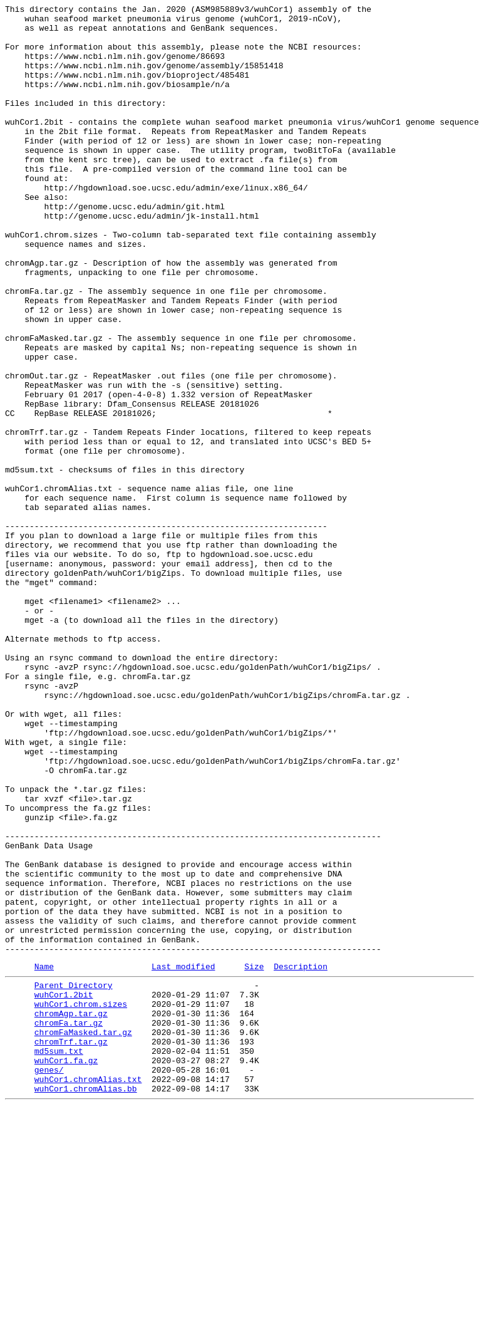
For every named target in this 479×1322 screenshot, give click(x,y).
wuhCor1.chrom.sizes (80, 1201)
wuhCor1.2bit (63, 1189)
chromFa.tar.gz (68, 1223)
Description (300, 1157)
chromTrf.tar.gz (71, 1246)
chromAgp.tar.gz (71, 1212)
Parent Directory (73, 1178)
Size (254, 1157)
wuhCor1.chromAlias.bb (85, 1302)
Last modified (183, 1157)
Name (44, 1157)
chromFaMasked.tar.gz (83, 1235)
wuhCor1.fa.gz (66, 1268)
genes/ (49, 1280)
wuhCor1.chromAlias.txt (88, 1291)
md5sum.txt (58, 1257)
